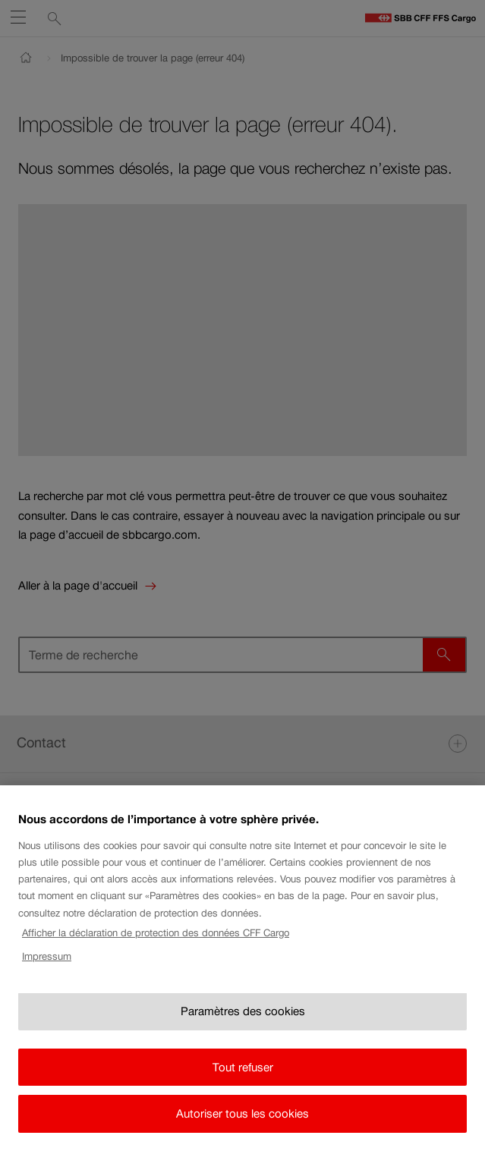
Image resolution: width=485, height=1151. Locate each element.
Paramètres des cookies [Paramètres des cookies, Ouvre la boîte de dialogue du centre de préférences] (243, 1019)
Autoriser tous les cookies (242, 1121)
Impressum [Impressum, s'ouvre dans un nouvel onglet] (46, 964)
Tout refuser (243, 1074)
